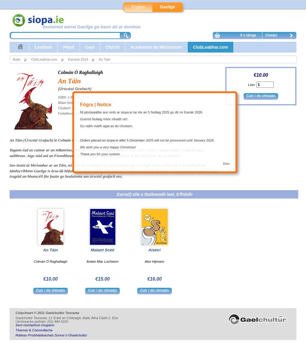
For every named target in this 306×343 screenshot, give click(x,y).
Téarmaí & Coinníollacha (34, 330)
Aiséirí (154, 250)
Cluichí (112, 47)
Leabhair (43, 47)
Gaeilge (167, 6)
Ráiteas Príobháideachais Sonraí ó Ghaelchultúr (51, 335)
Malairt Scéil (102, 250)
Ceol (89, 47)
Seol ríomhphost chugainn (35, 325)
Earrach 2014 (78, 59)
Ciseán (280, 36)
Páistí (68, 47)
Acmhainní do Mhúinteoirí (156, 47)
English (139, 6)
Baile (16, 59)
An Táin (50, 250)
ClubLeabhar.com (210, 47)
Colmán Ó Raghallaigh (80, 72)
